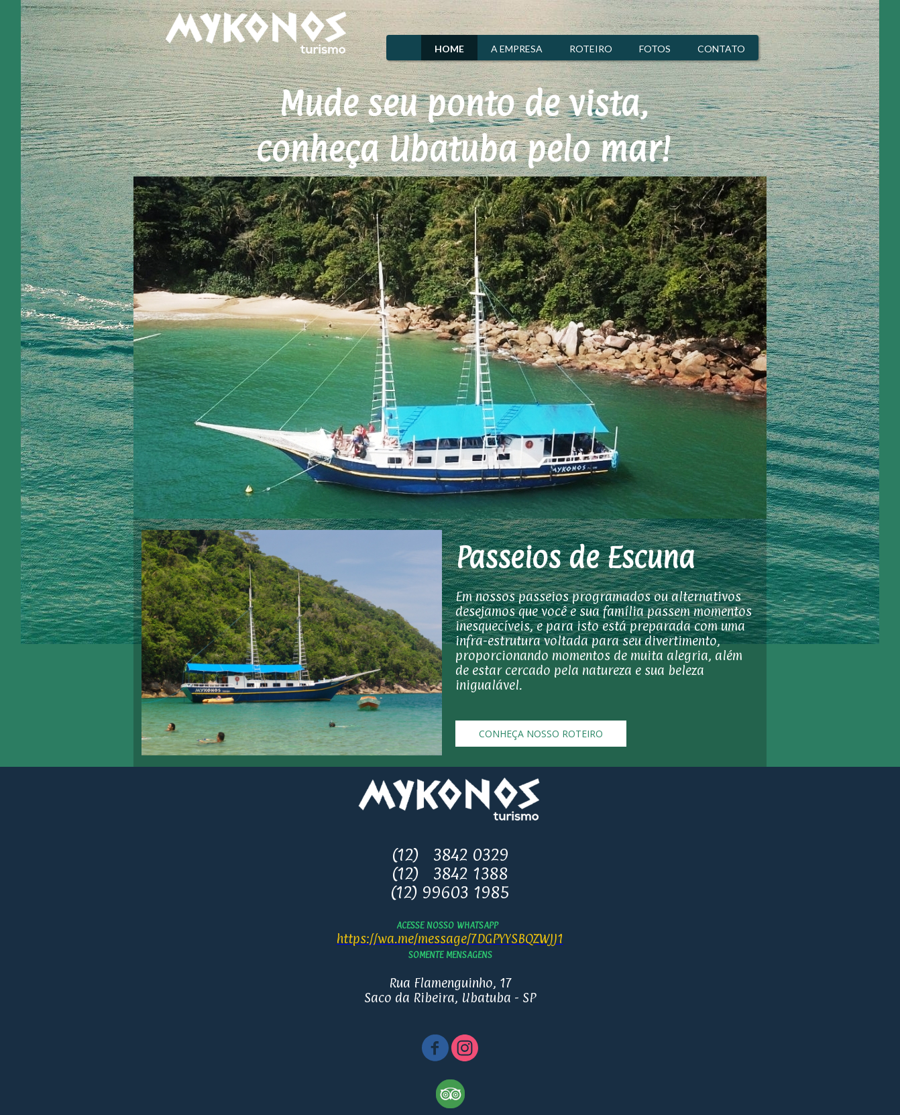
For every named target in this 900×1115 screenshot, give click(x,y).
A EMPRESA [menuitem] (517, 48)
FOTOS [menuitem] (655, 48)
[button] (540, 734)
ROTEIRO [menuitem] (590, 48)
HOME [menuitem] (449, 48)
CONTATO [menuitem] (721, 48)
